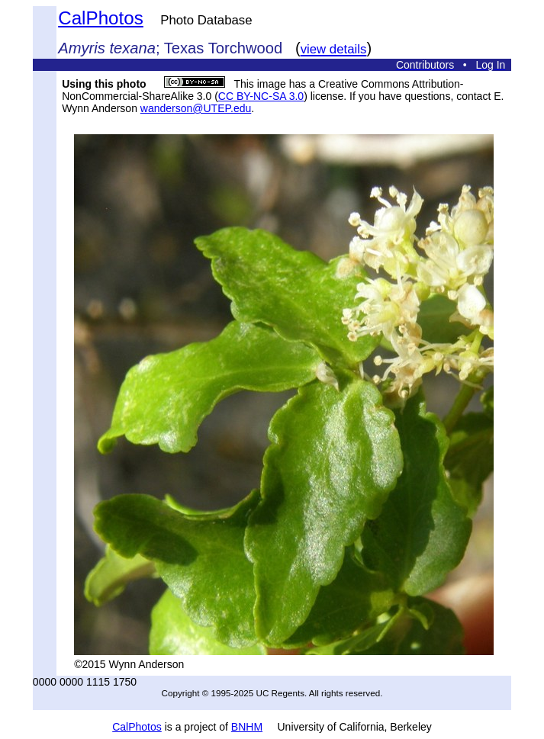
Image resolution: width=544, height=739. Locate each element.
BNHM (246, 727)
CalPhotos (100, 18)
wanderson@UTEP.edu (195, 108)
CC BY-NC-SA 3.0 (261, 96)
